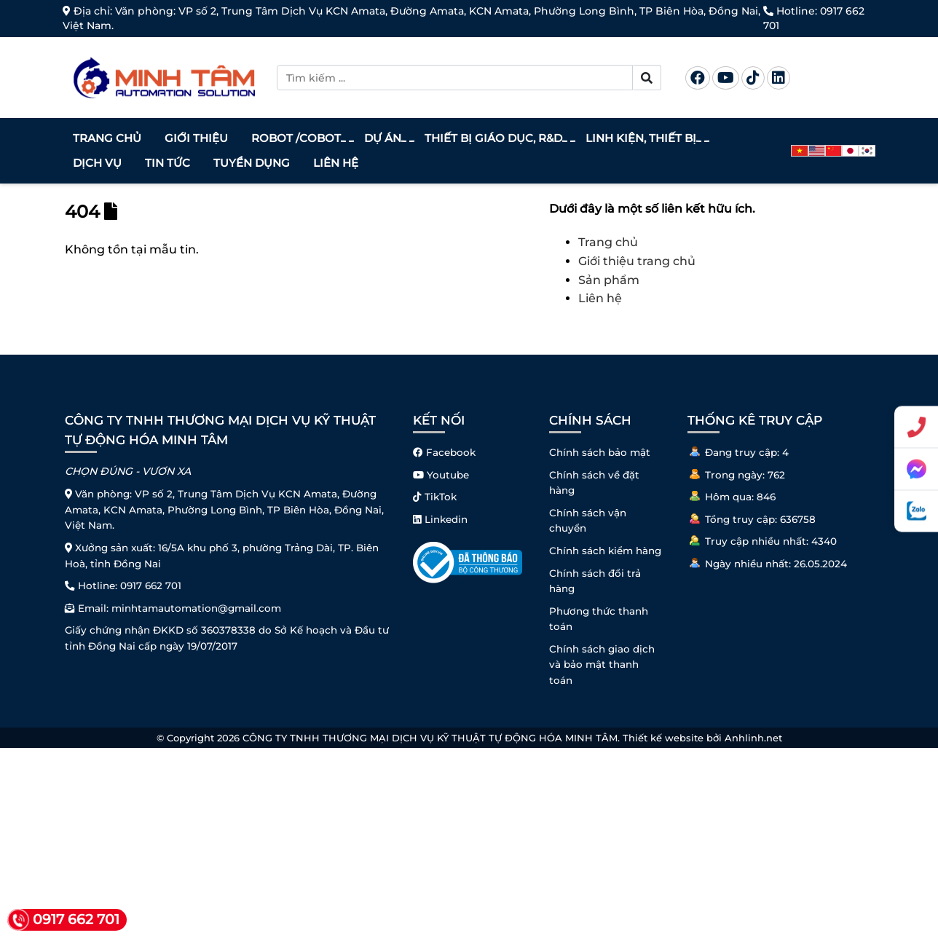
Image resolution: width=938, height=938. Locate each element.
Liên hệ (335, 163)
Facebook (444, 452)
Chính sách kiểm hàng (605, 550)
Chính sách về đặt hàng (594, 483)
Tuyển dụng (251, 163)
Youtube (441, 475)
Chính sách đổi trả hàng (595, 581)
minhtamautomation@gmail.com (196, 608)
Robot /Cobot (297, 138)
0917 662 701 (150, 585)
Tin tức (167, 163)
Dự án (384, 138)
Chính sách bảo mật (599, 452)
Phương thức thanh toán (598, 619)
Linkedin (440, 519)
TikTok (435, 496)
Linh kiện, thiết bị (643, 138)
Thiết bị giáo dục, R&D (495, 138)
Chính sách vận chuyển (587, 521)
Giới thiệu (196, 138)
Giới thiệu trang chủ (636, 261)
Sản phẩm (608, 280)
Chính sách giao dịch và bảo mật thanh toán (602, 664)
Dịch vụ (97, 163)
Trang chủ (107, 138)
